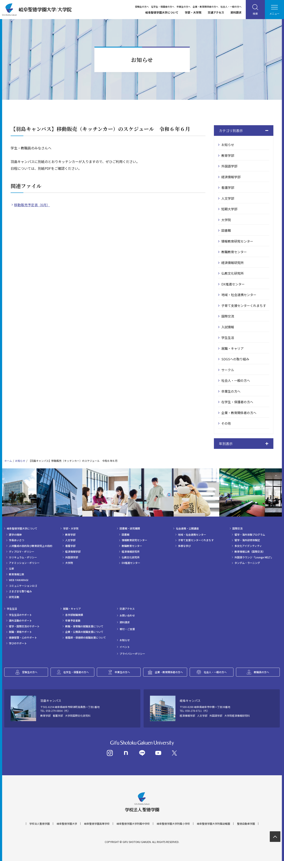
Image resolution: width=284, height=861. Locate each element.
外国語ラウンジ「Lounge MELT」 (254, 557)
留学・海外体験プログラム (250, 534)
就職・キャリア (232, 348)
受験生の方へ (142, 6)
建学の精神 (15, 534)
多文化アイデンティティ (248, 546)
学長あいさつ (16, 540)
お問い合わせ (127, 615)
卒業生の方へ (184, 6)
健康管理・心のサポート (23, 637)
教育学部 (227, 155)
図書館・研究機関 (130, 528)
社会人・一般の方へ (231, 6)
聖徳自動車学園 (246, 823)
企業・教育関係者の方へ (205, 6)
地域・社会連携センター (238, 294)
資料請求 (236, 12)
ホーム (8, 460)
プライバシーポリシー (132, 653)
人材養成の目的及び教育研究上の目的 (30, 546)
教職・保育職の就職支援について (84, 626)
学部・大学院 (193, 12)
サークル (227, 370)
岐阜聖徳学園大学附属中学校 (133, 823)
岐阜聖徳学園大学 (67, 823)
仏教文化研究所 (232, 273)
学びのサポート (18, 643)
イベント (125, 647)
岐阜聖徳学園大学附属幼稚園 (213, 823)
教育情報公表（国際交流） (250, 551)
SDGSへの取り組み (235, 359)
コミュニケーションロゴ (23, 585)
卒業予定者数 (73, 620)
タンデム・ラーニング (247, 563)
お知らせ (227, 144)
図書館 (226, 230)
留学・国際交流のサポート (24, 626)
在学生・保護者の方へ (162, 6)
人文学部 (227, 198)
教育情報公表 (16, 574)
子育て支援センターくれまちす (243, 305)
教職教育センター (234, 252)
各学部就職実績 (74, 615)
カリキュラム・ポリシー (23, 557)
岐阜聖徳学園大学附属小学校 (173, 823)
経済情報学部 (230, 177)
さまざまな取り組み (20, 591)
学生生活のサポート (20, 615)
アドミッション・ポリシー (24, 563)
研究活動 (14, 597)
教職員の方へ (261, 672)
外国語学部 (229, 166)
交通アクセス (216, 12)
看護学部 (227, 187)
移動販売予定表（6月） (32, 204)
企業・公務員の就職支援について (84, 631)
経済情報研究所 (232, 262)
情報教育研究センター (237, 241)
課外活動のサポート (20, 620)
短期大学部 (229, 209)
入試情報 (227, 327)
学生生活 (227, 337)
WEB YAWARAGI (18, 580)
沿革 (11, 568)
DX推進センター (233, 284)
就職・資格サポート (20, 631)
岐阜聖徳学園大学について (161, 12)
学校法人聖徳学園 (39, 823)
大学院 (226, 220)
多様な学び (184, 546)
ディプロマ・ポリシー (21, 551)
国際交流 (227, 316)
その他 (226, 423)
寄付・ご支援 (127, 629)
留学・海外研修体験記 (247, 540)
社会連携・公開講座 (187, 528)
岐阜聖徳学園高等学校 (97, 823)
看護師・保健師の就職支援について (85, 637)
